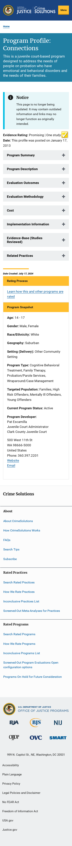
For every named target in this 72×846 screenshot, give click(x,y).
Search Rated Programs (19, 634)
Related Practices (20, 256)
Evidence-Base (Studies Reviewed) (24, 240)
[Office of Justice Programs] (8, 10)
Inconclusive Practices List (21, 601)
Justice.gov (9, 829)
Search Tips (11, 549)
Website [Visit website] (13, 460)
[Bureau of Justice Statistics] (36, 728)
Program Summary (21, 155)
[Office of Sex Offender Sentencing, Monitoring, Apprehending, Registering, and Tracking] (58, 740)
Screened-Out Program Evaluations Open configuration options (30, 665)
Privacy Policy (11, 783)
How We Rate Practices (19, 592)
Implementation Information (28, 224)
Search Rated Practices (19, 582)
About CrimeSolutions (18, 521)
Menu (63, 10)
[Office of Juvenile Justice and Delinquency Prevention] (14, 741)
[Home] (36, 10)
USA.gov (7, 820)
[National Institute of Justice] (58, 726)
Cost (10, 210)
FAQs (6, 540)
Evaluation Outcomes (23, 183)
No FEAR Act (10, 802)
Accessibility (10, 765)
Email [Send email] (11, 465)
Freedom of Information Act (20, 811)
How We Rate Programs (19, 644)
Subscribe (10, 559)
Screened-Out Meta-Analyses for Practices (31, 611)
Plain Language (12, 774)
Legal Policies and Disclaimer (21, 793)
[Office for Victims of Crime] (36, 740)
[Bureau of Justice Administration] (14, 725)
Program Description (22, 169)
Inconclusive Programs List (21, 653)
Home (6, 26)
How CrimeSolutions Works (21, 530)
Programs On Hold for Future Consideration (32, 676)
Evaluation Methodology (25, 197)
